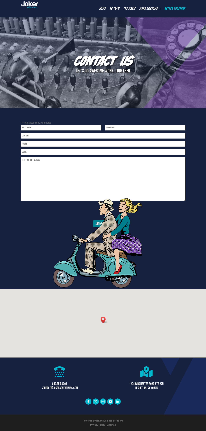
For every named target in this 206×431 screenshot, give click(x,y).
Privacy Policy (97, 424)
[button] (104, 320)
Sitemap (111, 424)
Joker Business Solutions (109, 420)
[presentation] (44, 211)
